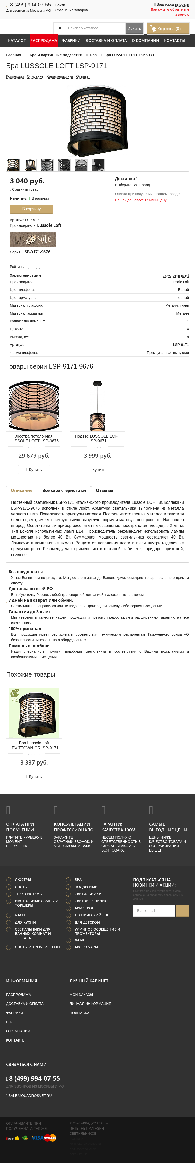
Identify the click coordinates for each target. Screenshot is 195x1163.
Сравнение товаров (70, 10)
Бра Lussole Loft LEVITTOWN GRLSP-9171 (34, 745)
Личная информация (90, 1003)
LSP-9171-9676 (36, 252)
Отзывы (83, 76)
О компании (145, 40)
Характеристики (60, 76)
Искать (129, 28)
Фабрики (71, 40)
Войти (59, 5)
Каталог (17, 40)
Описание (35, 76)
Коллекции (15, 76)
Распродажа (43, 40)
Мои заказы (81, 994)
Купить (34, 469)
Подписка (79, 1012)
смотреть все (176, 275)
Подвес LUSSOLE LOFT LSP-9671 (97, 438)
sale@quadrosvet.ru (30, 1094)
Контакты (174, 40)
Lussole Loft (49, 225)
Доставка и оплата (106, 40)
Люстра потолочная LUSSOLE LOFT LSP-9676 (34, 438)
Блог (10, 1021)
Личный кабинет (89, 980)
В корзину (31, 209)
